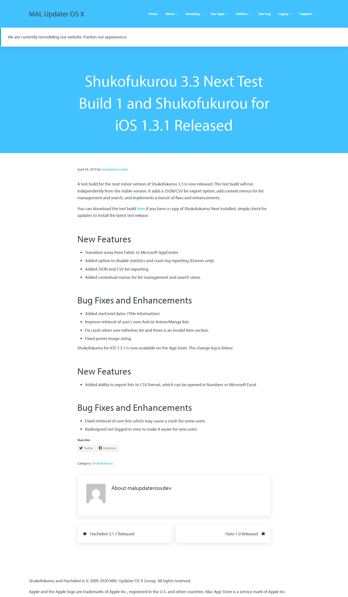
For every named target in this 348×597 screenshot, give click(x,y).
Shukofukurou (102, 463)
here (141, 208)
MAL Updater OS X (56, 13)
